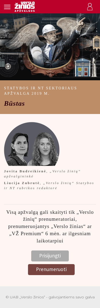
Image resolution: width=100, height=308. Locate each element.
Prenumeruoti (51, 269)
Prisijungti (50, 255)
